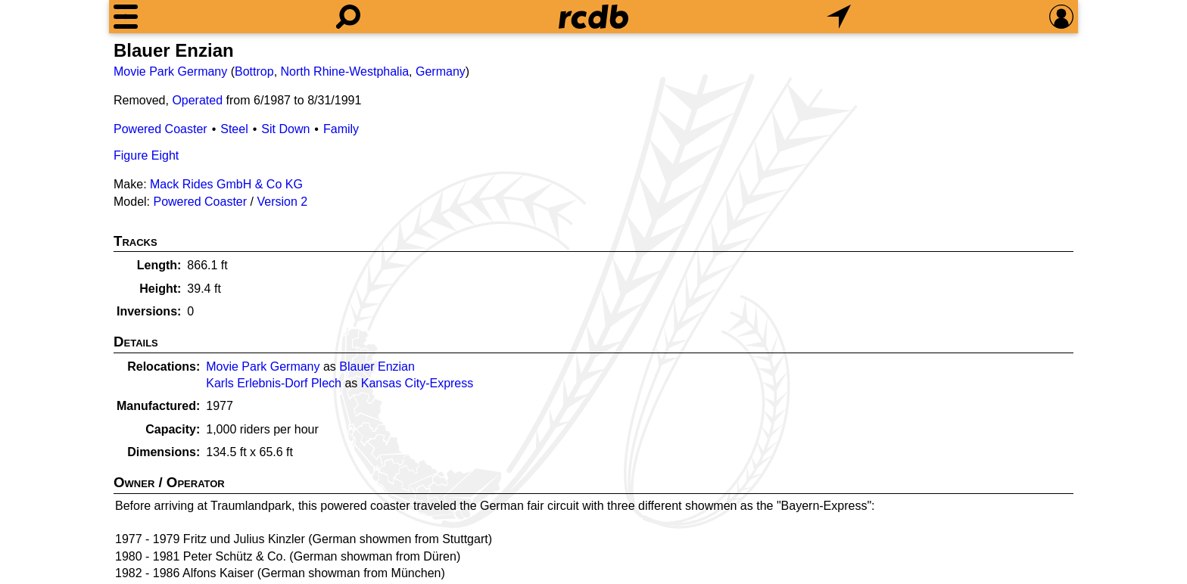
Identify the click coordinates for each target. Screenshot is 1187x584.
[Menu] (126, 17)
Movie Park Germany (170, 71)
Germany (441, 71)
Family (341, 129)
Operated (197, 100)
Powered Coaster (160, 129)
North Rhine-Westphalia (345, 71)
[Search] (348, 17)
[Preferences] (1061, 17)
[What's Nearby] (839, 17)
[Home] (593, 17)
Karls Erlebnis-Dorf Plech (273, 383)
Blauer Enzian (377, 366)
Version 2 (282, 201)
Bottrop (254, 71)
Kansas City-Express (417, 383)
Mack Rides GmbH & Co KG (226, 184)
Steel (234, 129)
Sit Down (285, 129)
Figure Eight (146, 155)
